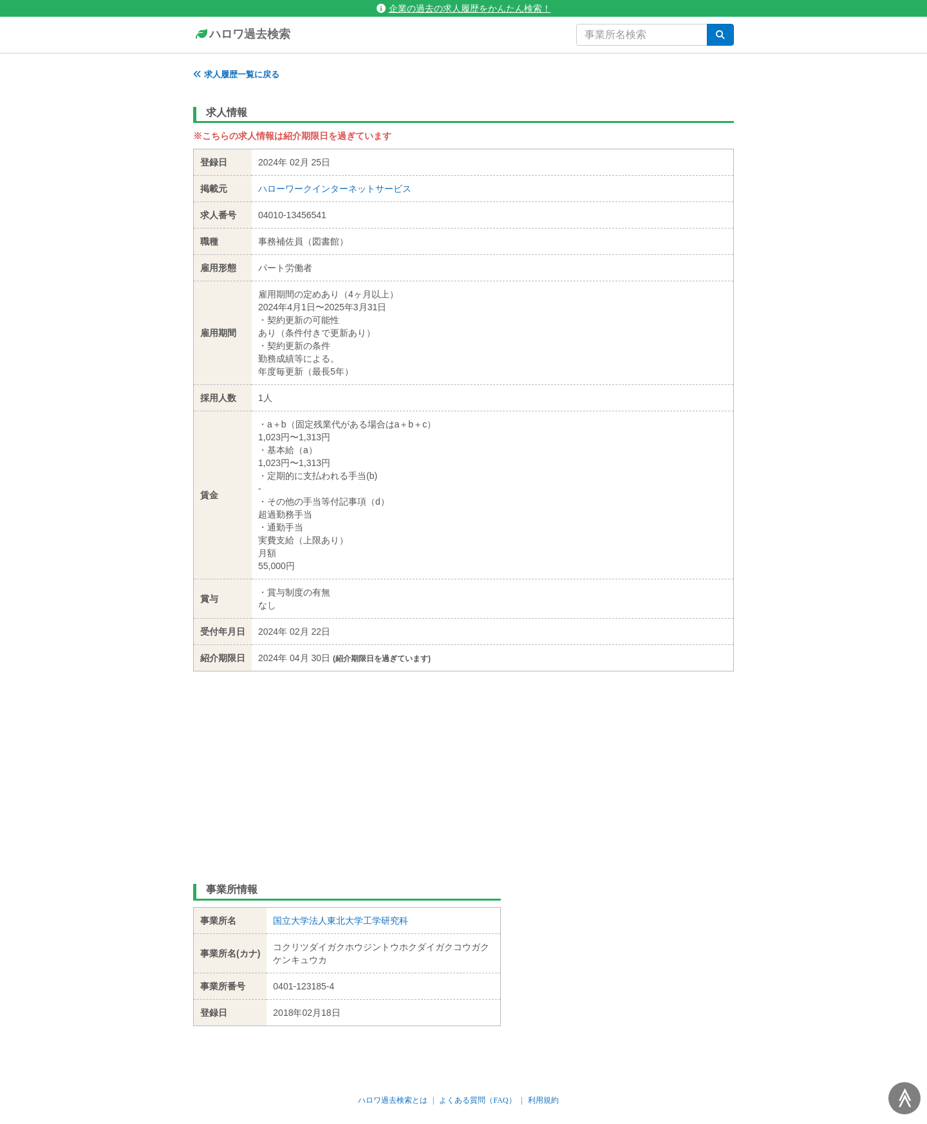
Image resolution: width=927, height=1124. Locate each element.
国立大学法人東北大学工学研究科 (340, 920)
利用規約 (543, 1100)
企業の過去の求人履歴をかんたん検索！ (464, 8)
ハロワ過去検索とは (392, 1100)
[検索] (720, 35)
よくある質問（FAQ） (477, 1100)
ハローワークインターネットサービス (334, 188)
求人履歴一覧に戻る (236, 74)
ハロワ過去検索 (241, 34)
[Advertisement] (463, 768)
